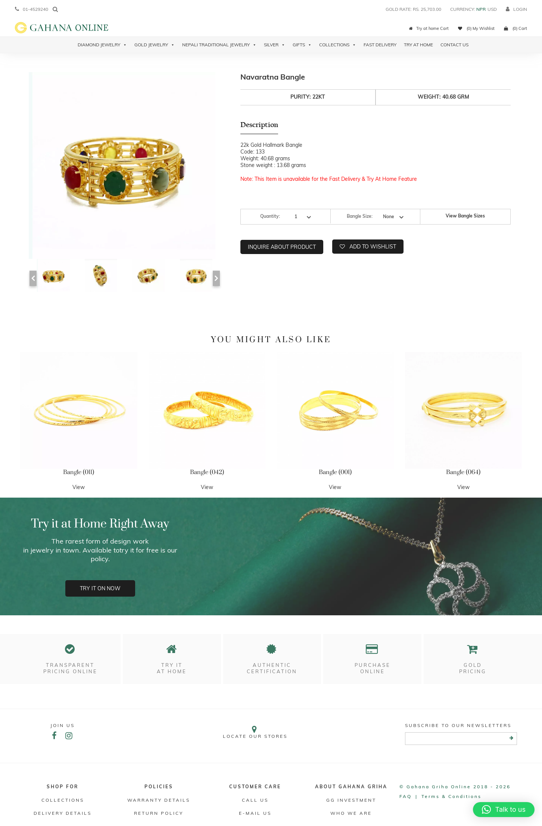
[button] (504, 809)
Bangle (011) (78, 472)
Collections (337, 44)
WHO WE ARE (351, 813)
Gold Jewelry (154, 44)
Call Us (255, 800)
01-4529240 (31, 9)
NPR (481, 9)
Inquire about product (282, 247)
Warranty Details (158, 800)
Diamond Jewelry (102, 44)
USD (492, 9)
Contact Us (454, 44)
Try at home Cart (429, 28)
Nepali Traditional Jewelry (219, 44)
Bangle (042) (207, 472)
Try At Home (418, 44)
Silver (274, 44)
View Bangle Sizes (465, 216)
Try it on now (100, 588)
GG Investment (351, 800)
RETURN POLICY (158, 813)
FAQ (405, 796)
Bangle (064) (463, 472)
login (516, 9)
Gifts (302, 44)
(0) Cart (515, 28)
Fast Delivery (380, 44)
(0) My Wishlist (476, 28)
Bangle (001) (335, 472)
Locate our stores (255, 732)
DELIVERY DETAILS (62, 813)
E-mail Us (255, 813)
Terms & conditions (451, 796)
